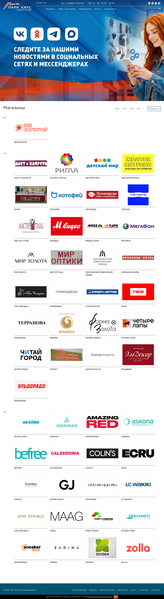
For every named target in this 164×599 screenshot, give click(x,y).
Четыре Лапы (128, 338)
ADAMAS (54, 437)
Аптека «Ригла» (58, 178)
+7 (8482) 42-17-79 (74, 3)
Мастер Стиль (21, 241)
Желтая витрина (130, 178)
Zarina (53, 562)
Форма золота (93, 338)
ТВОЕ (123, 306)
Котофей (54, 209)
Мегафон (126, 241)
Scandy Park (128, 531)
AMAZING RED (92, 437)
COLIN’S (89, 468)
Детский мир (93, 178)
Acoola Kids (20, 437)
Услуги (97, 9)
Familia (18, 499)
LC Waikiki (126, 499)
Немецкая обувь (130, 272)
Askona (125, 437)
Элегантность (93, 369)
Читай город (21, 369)
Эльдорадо (20, 401)
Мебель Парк (92, 241)
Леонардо (91, 209)
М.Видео (54, 241)
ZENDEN (89, 562)
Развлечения (85, 9)
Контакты (155, 590)
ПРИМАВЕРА (56, 306)
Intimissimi (91, 499)
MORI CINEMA (92, 531)
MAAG (52, 531)
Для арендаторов (79, 590)
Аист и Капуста (22, 178)
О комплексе (110, 9)
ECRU (123, 468)
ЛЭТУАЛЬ (125, 209)
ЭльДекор (126, 369)
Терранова (20, 338)
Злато (17, 209)
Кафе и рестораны (66, 9)
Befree (18, 468)
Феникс (54, 338)
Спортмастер (93, 306)
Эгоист (54, 369)
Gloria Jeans (57, 499)
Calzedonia (56, 468)
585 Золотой (20, 142)
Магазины (50, 9)
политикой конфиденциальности (100, 597)
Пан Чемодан (21, 306)
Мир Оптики (56, 272)
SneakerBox (20, 562)
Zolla (124, 562)
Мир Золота (20, 272)
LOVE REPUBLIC (21, 531)
